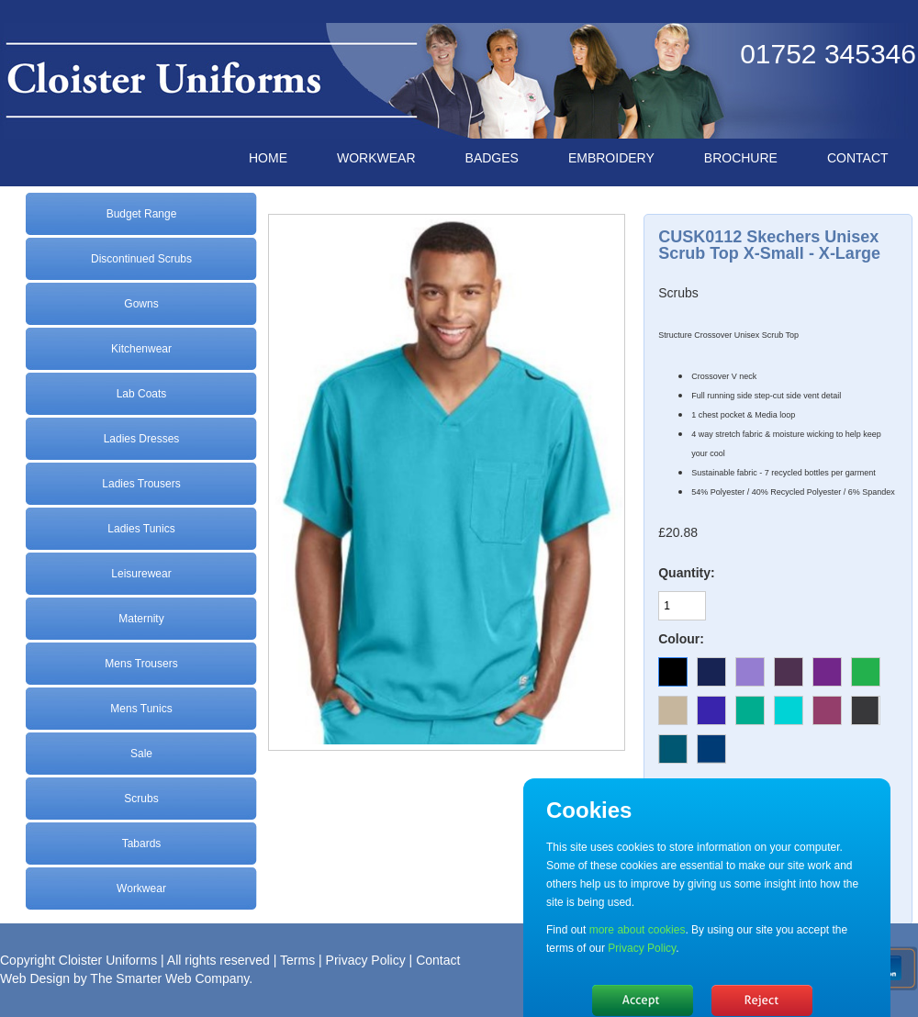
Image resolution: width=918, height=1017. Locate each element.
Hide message (642, 1000)
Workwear (141, 888)
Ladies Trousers (141, 483)
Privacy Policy (366, 960)
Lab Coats (142, 393)
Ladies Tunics (140, 528)
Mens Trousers (141, 663)
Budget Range (141, 213)
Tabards (142, 843)
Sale (141, 753)
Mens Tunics (141, 708)
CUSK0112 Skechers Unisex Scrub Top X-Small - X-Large (769, 245)
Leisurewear (141, 573)
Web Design (35, 978)
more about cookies (637, 929)
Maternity (140, 618)
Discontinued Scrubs (141, 258)
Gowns (141, 303)
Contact (438, 960)
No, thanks (761, 1000)
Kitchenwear (141, 348)
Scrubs (141, 798)
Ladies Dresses (142, 438)
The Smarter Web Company (169, 978)
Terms (297, 960)
